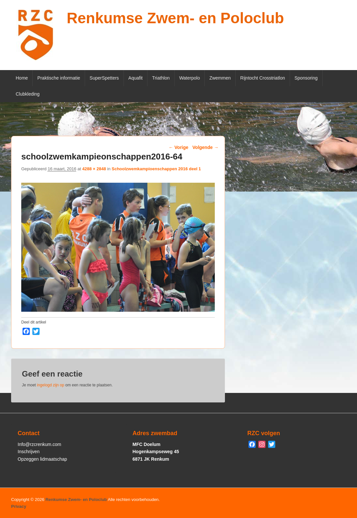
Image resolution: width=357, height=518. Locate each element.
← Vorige (178, 147)
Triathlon (161, 78)
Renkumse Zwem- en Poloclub (175, 18)
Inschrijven (29, 451)
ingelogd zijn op (50, 385)
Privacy (18, 506)
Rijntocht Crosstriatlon (262, 78)
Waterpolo (189, 78)
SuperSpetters (104, 78)
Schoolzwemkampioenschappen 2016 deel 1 (156, 168)
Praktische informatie (58, 78)
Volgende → (206, 147)
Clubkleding (28, 94)
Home (22, 78)
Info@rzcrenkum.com (39, 444)
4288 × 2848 (94, 168)
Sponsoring (306, 78)
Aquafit (135, 78)
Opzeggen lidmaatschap (42, 459)
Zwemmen (219, 78)
